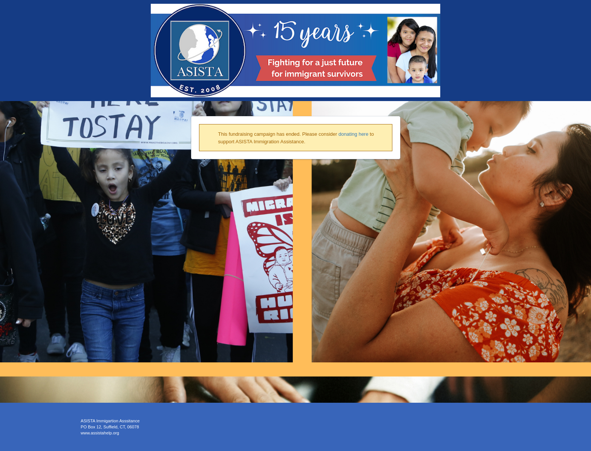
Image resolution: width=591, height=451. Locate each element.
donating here (353, 134)
